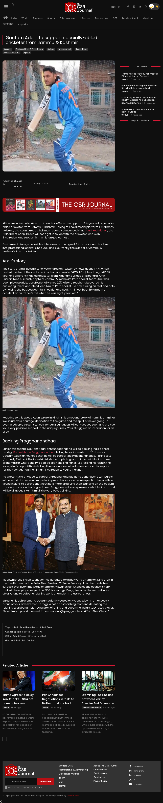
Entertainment (64, 49)
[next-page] (10, 739)
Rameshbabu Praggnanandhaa (34, 452)
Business (7, 49)
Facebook (138, 766)
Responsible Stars (11, 52)
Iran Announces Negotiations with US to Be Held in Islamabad (58, 699)
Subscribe (45, 781)
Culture (50, 49)
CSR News (37, 631)
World (6, 707)
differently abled (37, 636)
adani (15, 627)
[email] (21, 781)
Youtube (137, 784)
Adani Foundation (96, 230)
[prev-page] (5, 739)
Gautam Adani (12, 640)
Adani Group (46, 627)
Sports (27, 52)
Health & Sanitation (92, 707)
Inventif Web (73, 795)
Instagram (138, 771)
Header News (81, 49)
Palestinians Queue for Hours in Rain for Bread (140, 110)
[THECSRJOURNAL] (79, 7)
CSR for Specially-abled (17, 631)
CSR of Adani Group (15, 636)
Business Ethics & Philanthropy (29, 49)
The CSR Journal (18, 183)
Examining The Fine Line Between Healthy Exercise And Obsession (98, 699)
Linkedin (137, 775)
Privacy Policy (36, 787)
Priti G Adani (28, 640)
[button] (13, 5)
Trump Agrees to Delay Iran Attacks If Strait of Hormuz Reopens (18, 699)
